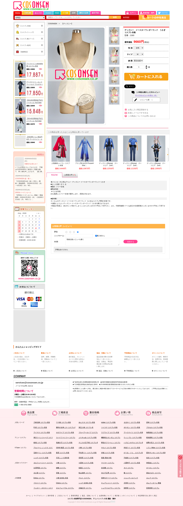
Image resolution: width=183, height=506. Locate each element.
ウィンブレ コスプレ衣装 (133, 437)
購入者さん (100, 236)
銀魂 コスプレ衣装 (40, 443)
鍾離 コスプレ (61, 468)
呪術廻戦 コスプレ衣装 (154, 437)
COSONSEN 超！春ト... (23, 179)
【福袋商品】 (24, 52)
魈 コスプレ (128, 473)
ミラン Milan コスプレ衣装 (155, 448)
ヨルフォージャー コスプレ (43, 463)
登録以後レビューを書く (92, 241)
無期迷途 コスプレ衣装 (154, 432)
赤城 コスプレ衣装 (107, 453)
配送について (46, 353)
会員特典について (105, 496)
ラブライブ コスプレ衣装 (110, 432)
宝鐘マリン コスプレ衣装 (42, 453)
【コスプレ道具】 (25, 45)
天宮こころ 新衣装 (62, 458)
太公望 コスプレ (39, 473)
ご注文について (19, 353)
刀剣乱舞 (27, 13)
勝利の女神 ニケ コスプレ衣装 (67, 427)
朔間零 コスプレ (129, 488)
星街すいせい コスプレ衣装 (156, 453)
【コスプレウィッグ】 (27, 32)
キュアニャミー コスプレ (110, 483)
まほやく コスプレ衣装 (132, 422)
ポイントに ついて (160, 371)
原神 (73, 13)
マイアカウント (39, 496)
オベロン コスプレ (152, 468)
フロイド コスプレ (40, 483)
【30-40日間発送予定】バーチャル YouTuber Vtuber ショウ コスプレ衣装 (34, 120)
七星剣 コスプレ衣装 (86, 463)
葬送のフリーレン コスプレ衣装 (112, 443)
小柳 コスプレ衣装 (85, 448)
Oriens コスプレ (62, 483)
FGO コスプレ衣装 (40, 427)
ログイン (133, 13)
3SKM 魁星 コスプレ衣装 (65, 448)
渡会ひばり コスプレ (153, 473)
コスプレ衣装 (102, 499)
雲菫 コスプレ (61, 473)
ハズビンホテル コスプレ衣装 (134, 443)
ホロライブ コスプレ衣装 (65, 432)
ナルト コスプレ (84, 478)
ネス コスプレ (129, 468)
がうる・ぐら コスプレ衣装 (134, 453)
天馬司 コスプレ (129, 483)
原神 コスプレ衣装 (152, 422)
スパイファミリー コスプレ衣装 (67, 437)
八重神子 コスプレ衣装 (132, 463)
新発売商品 (75, 496)
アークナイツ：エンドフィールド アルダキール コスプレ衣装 (34, 83)
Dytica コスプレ (39, 478)
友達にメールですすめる (138, 113)
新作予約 (95, 13)
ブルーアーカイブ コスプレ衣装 (90, 432)
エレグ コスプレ (152, 478)
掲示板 (117, 496)
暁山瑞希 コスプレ (85, 473)
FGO (57, 13)
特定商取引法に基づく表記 (147, 496)
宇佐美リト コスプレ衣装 (88, 453)
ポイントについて (158, 353)
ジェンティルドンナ (131, 478)
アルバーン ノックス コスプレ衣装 (46, 448)
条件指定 (126, 17)
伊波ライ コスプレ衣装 (132, 448)
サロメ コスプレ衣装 (108, 448)
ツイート (164, 13)
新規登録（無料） (149, 13)
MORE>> (40, 154)
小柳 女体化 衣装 (62, 478)
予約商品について (130, 353)
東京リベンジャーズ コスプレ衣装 (46, 437)
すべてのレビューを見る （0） (146, 95)
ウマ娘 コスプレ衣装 (63, 422)
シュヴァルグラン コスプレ (111, 488)
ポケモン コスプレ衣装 (132, 427)
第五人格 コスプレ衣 (86, 427)
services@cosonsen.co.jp (29, 382)
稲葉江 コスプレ (84, 468)
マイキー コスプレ (107, 463)
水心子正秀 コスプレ (108, 473)
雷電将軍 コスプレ (152, 488)
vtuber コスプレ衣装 (108, 422)
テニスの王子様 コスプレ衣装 (89, 443)
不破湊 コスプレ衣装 (131, 458)
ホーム (28, 496)
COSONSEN (52, 24)
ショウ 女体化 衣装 (85, 483)
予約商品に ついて (132, 371)
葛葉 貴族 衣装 (106, 458)
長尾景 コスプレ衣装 (86, 458)
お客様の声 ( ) (70, 175)
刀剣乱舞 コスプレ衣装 (42, 422)
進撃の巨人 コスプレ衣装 (155, 443)
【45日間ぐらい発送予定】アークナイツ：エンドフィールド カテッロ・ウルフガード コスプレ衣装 (34, 138)
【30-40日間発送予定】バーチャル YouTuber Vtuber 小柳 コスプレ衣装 (34, 101)
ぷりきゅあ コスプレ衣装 (88, 437)
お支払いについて (75, 353)
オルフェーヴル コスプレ (65, 488)
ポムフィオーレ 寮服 (153, 483)
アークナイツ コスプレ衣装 (133, 432)
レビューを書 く (146, 100)
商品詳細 (54, 175)
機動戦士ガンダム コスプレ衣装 (112, 437)
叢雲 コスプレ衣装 (62, 453)
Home (17, 13)
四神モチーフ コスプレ (109, 478)
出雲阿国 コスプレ (40, 468)
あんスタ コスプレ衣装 (87, 422)
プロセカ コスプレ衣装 (154, 427)
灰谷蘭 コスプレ (107, 468)
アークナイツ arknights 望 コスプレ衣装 (34, 65)
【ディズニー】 (67, 24)
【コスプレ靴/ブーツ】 (27, 39)
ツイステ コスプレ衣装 (109, 427)
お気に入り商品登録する (138, 110)
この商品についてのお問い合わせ (142, 116)
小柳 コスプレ (61, 463)
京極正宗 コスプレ (85, 488)
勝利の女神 (83, 13)
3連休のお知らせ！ (31, 164)
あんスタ (38, 13)
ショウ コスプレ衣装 (41, 458)
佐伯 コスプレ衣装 (152, 458)
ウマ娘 (65, 13)
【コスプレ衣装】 (25, 26)
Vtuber (48, 13)
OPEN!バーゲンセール (23, 192)
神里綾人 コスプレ (152, 463)
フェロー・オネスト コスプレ (44, 488)
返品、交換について (104, 353)
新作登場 (51, 496)
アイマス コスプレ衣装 (42, 432)
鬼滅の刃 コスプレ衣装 (64, 443)
